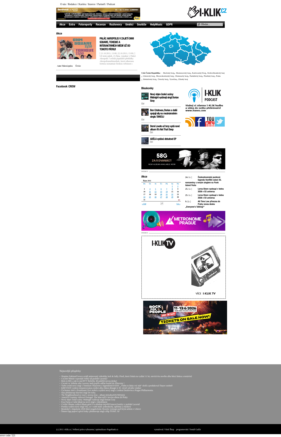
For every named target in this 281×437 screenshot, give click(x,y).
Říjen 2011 (147, 181)
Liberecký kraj (148, 76)
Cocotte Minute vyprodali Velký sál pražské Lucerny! (84, 378)
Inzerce (91, 4)
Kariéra (82, 4)
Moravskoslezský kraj (164, 76)
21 (167, 194)
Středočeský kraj (149, 79)
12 (155, 192)
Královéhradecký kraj (216, 73)
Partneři (101, 4)
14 (167, 192)
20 (161, 194)
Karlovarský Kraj (199, 73)
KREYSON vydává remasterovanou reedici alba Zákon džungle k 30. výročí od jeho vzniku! (101, 388)
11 (150, 192)
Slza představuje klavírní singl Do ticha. (78, 392)
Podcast (111, 4)
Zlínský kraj (183, 79)
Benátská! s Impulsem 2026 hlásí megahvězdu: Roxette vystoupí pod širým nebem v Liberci (101, 409)
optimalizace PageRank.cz (107, 429)
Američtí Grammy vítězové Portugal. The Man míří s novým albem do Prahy (94, 397)
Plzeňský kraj (209, 76)
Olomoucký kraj (181, 76)
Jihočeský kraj (168, 73)
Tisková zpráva (67, 66)
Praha (218, 76)
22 (172, 194)
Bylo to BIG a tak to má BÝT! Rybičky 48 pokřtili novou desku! (89, 381)
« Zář (144, 204)
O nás (63, 4)
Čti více (78, 66)
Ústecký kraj (163, 79)
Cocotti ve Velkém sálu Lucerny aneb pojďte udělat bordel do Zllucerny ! (92, 383)
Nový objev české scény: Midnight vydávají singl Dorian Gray (88, 399)
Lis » (178, 204)
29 (172, 197)
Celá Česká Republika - (151, 73)
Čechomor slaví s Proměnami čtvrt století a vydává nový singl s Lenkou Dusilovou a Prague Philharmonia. (107, 390)
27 (161, 197)
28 (167, 197)
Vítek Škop (169, 429)
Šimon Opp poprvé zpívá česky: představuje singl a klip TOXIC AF (90, 411)
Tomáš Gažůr (195, 429)
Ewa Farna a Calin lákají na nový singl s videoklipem (84, 402)
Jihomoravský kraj (183, 73)
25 (150, 197)
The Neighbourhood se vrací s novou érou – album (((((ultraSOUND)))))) (93, 395)
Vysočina (173, 79)
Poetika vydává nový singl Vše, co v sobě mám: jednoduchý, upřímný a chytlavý (96, 406)
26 (155, 197)
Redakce (72, 4)
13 (161, 192)
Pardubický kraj (196, 76)
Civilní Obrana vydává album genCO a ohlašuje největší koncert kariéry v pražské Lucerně (100, 404)
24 (144, 197)
